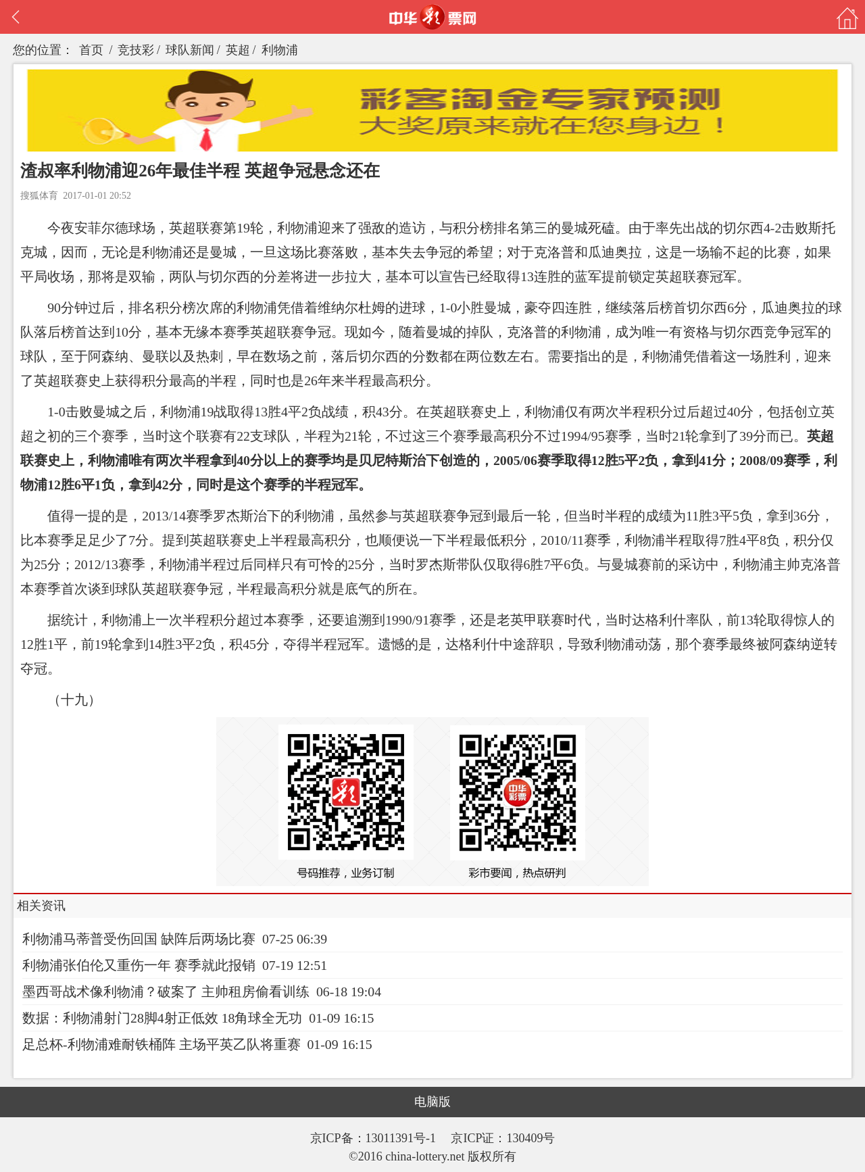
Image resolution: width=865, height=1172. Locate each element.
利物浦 (280, 50)
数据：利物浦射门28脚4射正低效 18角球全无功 (162, 1017)
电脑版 (432, 1101)
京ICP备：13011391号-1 (374, 1138)
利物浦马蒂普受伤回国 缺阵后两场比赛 (138, 938)
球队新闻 (190, 50)
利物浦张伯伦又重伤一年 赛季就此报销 (138, 965)
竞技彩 (136, 50)
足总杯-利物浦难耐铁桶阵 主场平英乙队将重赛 (161, 1044)
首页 (91, 50)
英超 (238, 50)
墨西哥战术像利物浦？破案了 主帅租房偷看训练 (166, 991)
